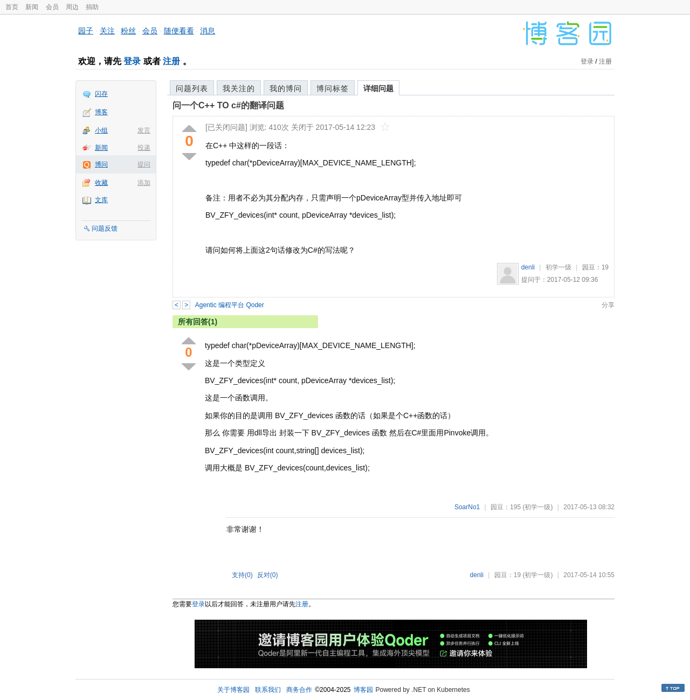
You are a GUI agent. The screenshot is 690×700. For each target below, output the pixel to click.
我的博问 (286, 88)
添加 (143, 182)
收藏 (101, 182)
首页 (11, 7)
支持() (242, 575)
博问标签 (332, 88)
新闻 (31, 7)
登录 (132, 61)
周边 (72, 7)
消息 (207, 30)
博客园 (363, 690)
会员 (52, 7)
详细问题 (378, 88)
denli (528, 267)
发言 (143, 130)
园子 (85, 30)
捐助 (92, 7)
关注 (107, 30)
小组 (101, 130)
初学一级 (558, 267)
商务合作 (299, 690)
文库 (101, 200)
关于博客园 (233, 690)
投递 (143, 147)
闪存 (101, 94)
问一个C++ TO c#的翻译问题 (228, 105)
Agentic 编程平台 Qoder (229, 305)
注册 (171, 61)
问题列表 (192, 88)
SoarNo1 (467, 507)
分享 (608, 305)
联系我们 (268, 690)
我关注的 (239, 88)
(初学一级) (537, 507)
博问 (101, 164)
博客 (101, 112)
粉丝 (128, 30)
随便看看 (179, 30)
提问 (143, 164)
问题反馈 (105, 228)
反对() (267, 575)
